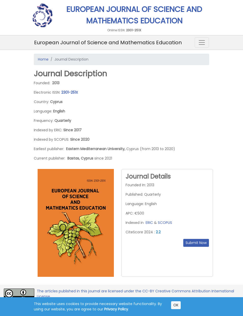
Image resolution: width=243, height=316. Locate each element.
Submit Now (196, 242)
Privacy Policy (116, 309)
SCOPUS (165, 222)
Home (43, 59)
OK (175, 305)
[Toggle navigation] (202, 42)
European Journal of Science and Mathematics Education (108, 42)
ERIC (149, 222)
